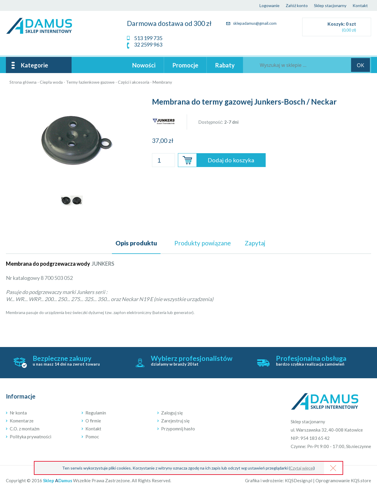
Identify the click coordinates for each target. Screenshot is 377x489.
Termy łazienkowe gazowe (90, 82)
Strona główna (23, 82)
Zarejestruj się (175, 420)
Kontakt (360, 5)
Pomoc (92, 436)
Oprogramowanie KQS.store (343, 480)
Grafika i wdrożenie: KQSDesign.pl (278, 480)
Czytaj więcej (302, 467)
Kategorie (34, 65)
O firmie (93, 420)
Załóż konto (297, 5)
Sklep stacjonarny (330, 5)
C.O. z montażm (24, 428)
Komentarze (22, 420)
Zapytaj (255, 243)
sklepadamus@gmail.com (251, 23)
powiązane (202, 243)
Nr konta (18, 412)
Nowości (144, 65)
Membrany (162, 82)
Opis (136, 243)
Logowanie (269, 5)
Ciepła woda (51, 82)
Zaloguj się (172, 412)
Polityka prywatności (30, 436)
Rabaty (225, 65)
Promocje (185, 65)
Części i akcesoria (133, 82)
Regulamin (95, 412)
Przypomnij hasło (178, 428)
